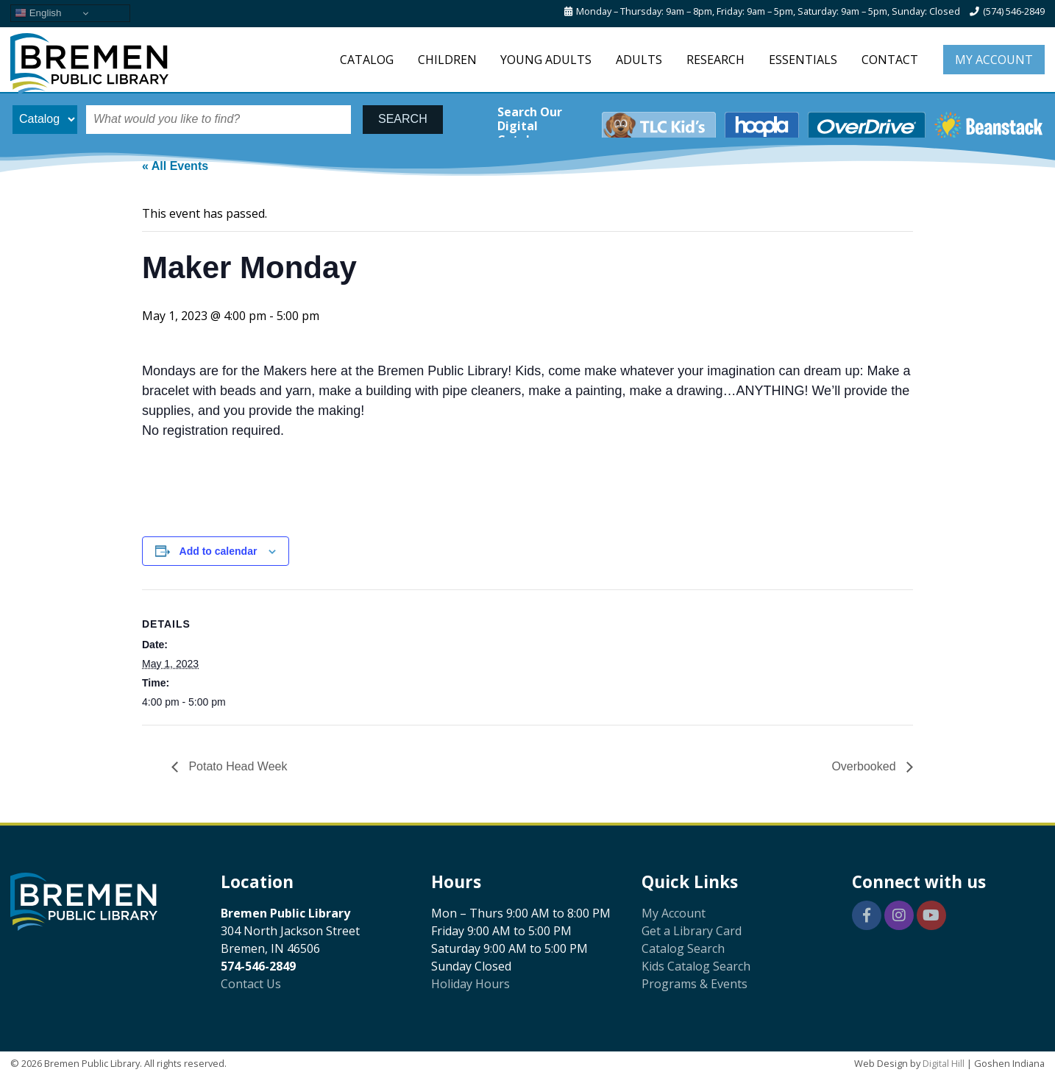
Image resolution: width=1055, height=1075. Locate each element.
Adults (639, 60)
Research (715, 60)
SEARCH (402, 119)
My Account (994, 60)
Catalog (367, 60)
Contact (890, 60)
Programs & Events (694, 984)
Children (447, 60)
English (38, 13)
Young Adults (546, 60)
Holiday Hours (470, 984)
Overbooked (865, 766)
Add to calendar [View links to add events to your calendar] (218, 551)
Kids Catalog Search (696, 966)
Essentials (803, 60)
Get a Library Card (692, 931)
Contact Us (251, 984)
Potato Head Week (236, 766)
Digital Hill (944, 1063)
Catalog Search (683, 948)
